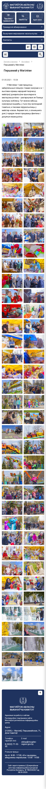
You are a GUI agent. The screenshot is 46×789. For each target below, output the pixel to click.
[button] (12, 129)
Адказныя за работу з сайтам (17, 715)
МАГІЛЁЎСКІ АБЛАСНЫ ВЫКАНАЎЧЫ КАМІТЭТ (22, 6)
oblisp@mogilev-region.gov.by (29, 743)
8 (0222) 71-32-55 (12, 745)
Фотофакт (25, 62)
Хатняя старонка (10, 62)
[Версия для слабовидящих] (40, 47)
